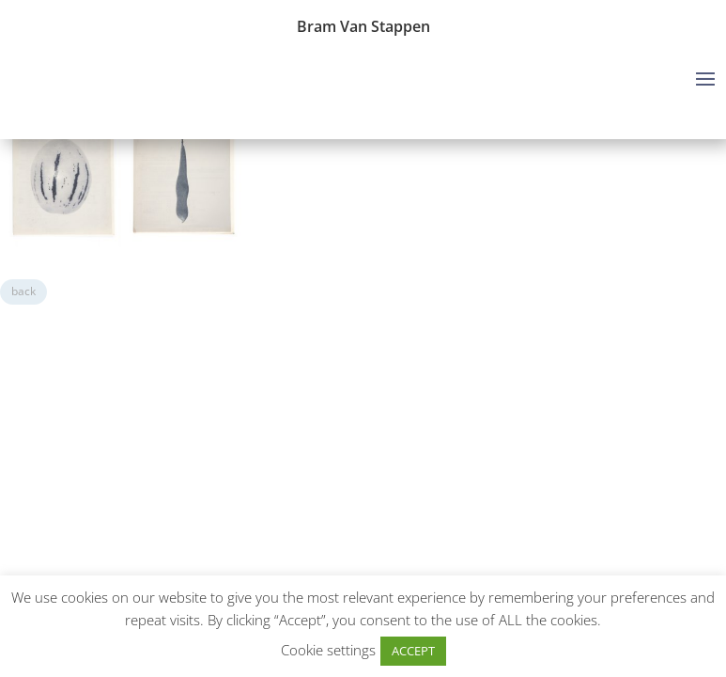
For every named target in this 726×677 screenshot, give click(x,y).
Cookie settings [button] (328, 649)
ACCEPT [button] (413, 650)
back (23, 291)
